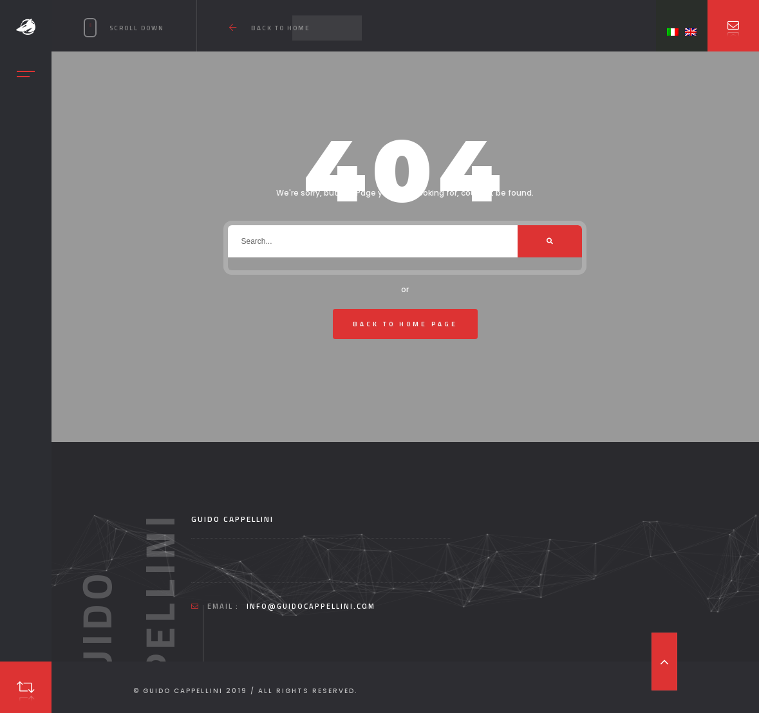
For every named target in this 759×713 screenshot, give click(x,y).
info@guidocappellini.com (311, 606)
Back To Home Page (405, 324)
